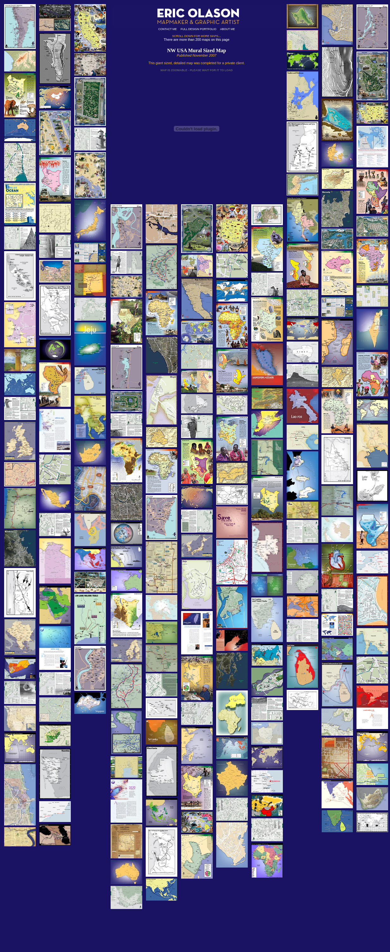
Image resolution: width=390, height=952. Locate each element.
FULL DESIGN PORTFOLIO (198, 29)
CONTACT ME (167, 29)
